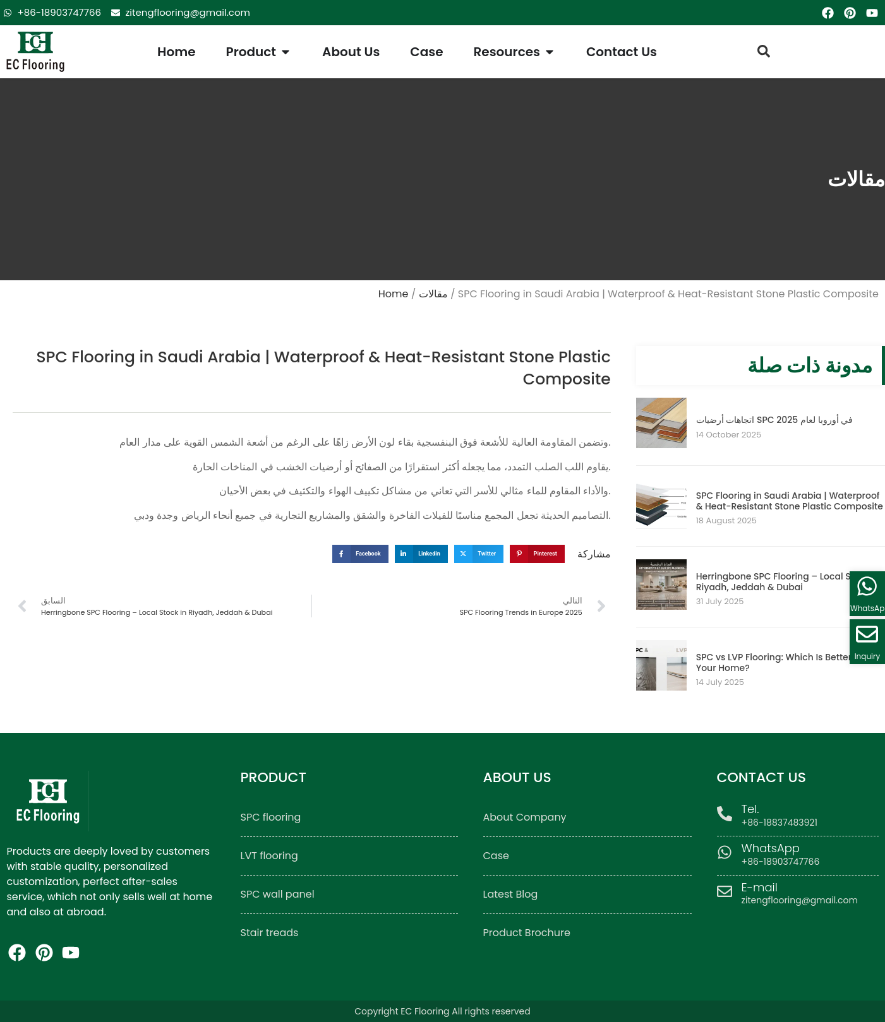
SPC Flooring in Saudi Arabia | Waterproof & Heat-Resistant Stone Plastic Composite (789, 501)
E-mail (760, 887)
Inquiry (868, 656)
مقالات (433, 294)
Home (393, 294)
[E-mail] (725, 891)
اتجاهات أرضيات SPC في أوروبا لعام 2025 (774, 419)
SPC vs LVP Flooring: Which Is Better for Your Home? (781, 662)
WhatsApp (771, 848)
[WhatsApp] (725, 852)
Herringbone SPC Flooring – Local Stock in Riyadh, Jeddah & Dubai (788, 581)
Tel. (751, 809)
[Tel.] (725, 813)
